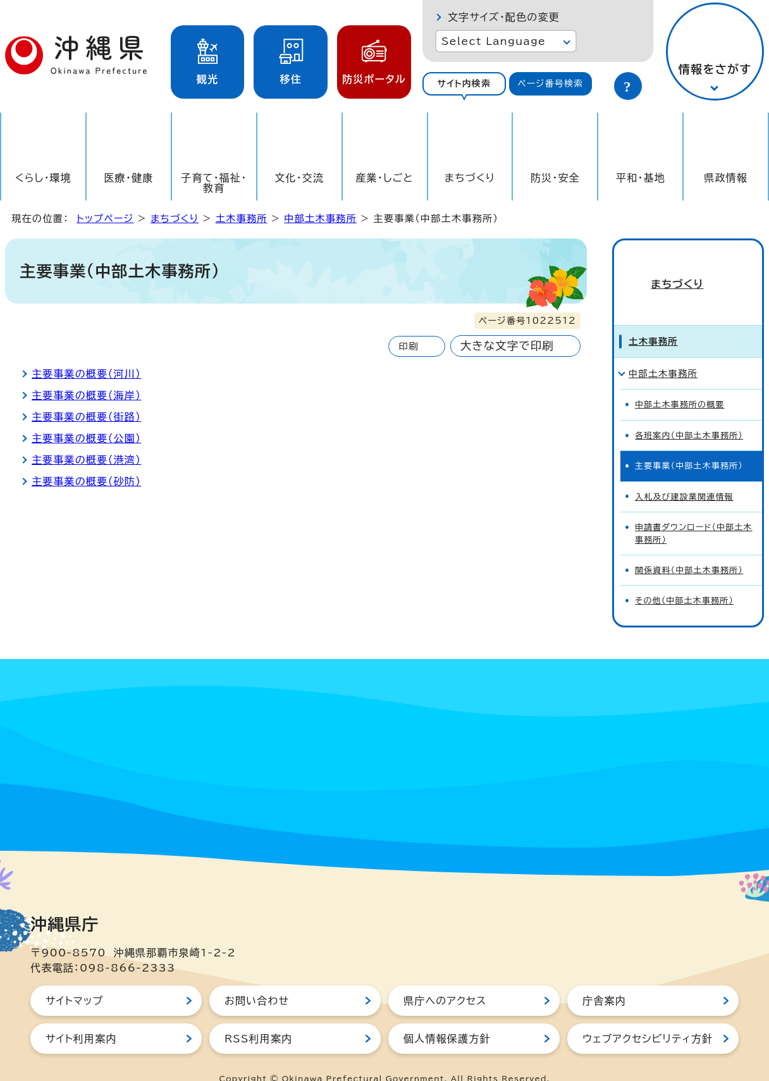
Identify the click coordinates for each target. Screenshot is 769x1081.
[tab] (464, 84)
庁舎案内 (604, 978)
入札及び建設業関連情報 (684, 475)
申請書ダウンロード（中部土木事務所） (694, 511)
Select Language (493, 41)
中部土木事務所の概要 (680, 382)
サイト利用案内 (81, 1016)
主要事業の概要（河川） (86, 374)
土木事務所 (242, 218)
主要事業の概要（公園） (86, 438)
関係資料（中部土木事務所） (689, 548)
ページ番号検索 (550, 83)
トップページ (105, 218)
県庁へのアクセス (444, 978)
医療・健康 (128, 178)
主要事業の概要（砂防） (86, 481)
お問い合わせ (257, 978)
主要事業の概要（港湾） (86, 460)
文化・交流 (299, 178)
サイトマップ (74, 978)
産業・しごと (384, 178)
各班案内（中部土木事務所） (689, 413)
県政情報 (725, 178)
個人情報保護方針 (447, 1016)
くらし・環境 (43, 178)
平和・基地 (640, 178)
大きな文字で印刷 (507, 345)
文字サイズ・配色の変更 (504, 17)
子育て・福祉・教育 (214, 183)
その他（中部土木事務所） (684, 578)
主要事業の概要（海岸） (86, 395)
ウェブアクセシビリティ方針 (647, 1016)
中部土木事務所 (320, 218)
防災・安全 (555, 178)
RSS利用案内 (258, 1016)
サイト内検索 (464, 83)
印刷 (408, 346)
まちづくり (470, 178)
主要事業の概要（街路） (86, 417)
